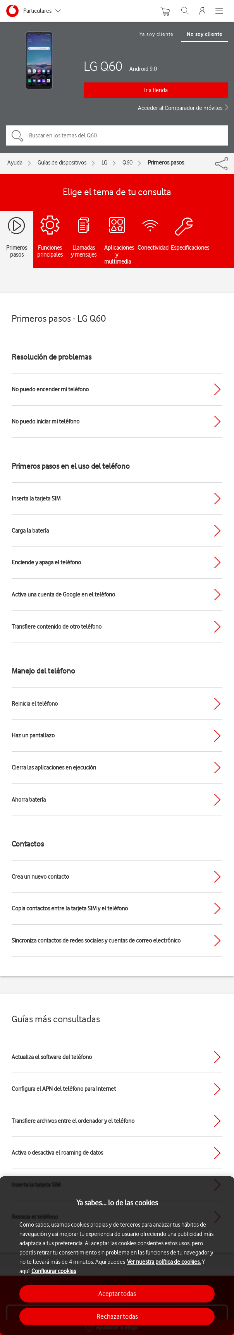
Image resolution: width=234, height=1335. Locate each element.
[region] (117, 1255)
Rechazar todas (117, 1316)
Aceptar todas (117, 1293)
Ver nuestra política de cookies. (164, 1261)
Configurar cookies (53, 1271)
